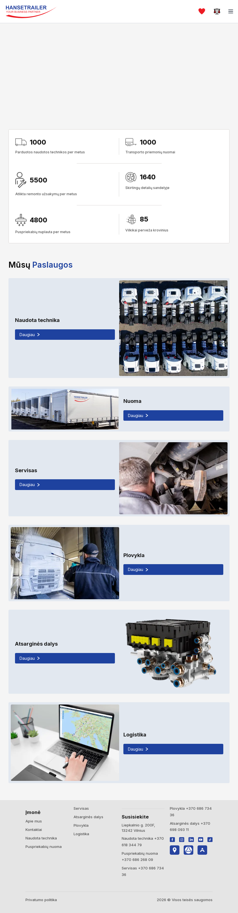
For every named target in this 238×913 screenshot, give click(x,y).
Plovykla (81, 825)
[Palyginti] (217, 11)
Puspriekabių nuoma (43, 846)
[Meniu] (231, 11)
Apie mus (33, 821)
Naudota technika (41, 838)
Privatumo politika (41, 899)
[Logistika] (119, 742)
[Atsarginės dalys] (119, 652)
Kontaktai (33, 829)
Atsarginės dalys (88, 817)
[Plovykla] (119, 563)
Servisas (81, 808)
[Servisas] (119, 478)
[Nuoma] (119, 408)
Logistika (81, 834)
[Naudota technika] (119, 328)
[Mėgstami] (202, 11)
